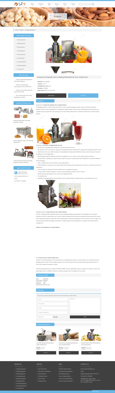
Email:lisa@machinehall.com (21, 176)
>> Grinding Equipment (21, 39)
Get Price (83, 95)
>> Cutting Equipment (20, 50)
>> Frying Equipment (20, 58)
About (65, 4)
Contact (73, 4)
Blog (49, 4)
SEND (85, 316)
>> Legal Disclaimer (41, 373)
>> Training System (41, 381)
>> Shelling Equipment (20, 43)
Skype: (16, 178)
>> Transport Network (42, 376)
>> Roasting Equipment (21, 54)
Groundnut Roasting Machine (66, 371)
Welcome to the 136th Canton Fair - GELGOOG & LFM (23, 91)
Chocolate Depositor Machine (66, 381)
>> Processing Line (20, 69)
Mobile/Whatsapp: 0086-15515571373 (90, 373)
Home (32, 4)
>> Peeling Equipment (20, 47)
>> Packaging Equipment (21, 65)
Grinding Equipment (30, 30)
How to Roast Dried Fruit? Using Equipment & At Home (23, 96)
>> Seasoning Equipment (21, 61)
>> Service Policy (41, 378)
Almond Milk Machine (64, 373)
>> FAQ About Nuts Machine (44, 371)
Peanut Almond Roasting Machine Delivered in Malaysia (23, 80)
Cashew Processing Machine (65, 378)
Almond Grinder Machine (65, 369)
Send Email (51, 95)
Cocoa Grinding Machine (65, 376)
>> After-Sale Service (42, 369)
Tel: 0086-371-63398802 (20, 181)
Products (41, 4)
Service (57, 4)
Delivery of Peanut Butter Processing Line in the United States (22, 85)
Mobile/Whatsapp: (23, 173)
